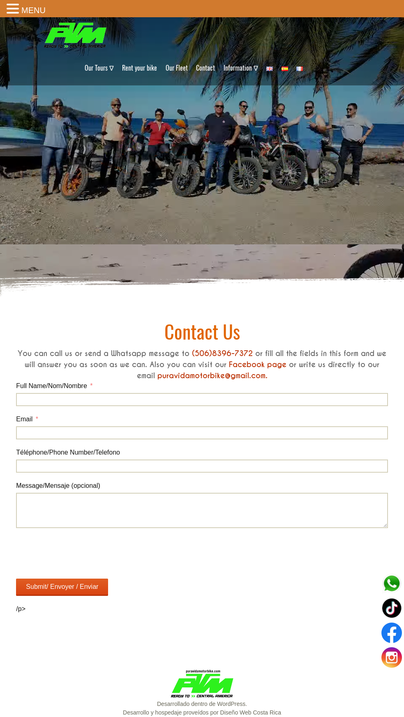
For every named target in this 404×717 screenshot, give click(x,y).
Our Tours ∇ (99, 68)
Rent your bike (139, 68)
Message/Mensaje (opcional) (58, 485)
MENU (33, 10)
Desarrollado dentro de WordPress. (202, 704)
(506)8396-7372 (222, 353)
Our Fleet (177, 68)
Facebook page (257, 364)
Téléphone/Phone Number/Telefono (68, 452)
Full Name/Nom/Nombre (51, 385)
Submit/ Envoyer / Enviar (62, 586)
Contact (205, 68)
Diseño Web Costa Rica (250, 712)
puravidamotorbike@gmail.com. (212, 375)
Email (24, 419)
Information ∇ (241, 68)
